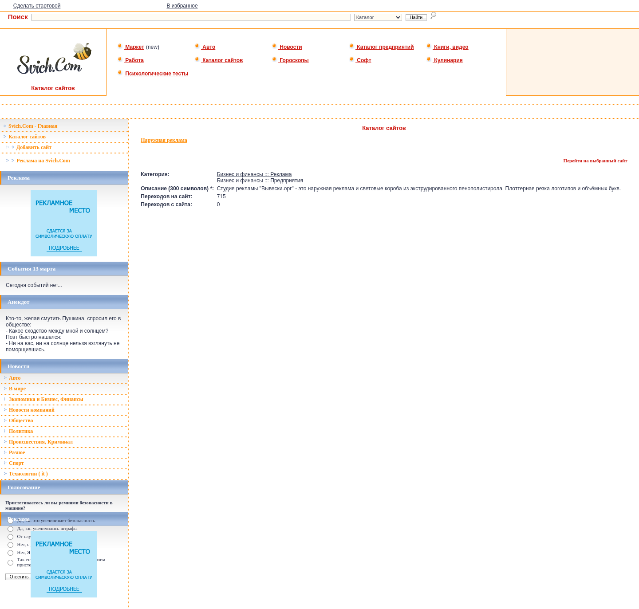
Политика (18, 431)
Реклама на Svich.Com (38, 160)
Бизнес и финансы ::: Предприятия (260, 180)
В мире (15, 388)
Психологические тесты (152, 74)
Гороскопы (290, 60)
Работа (130, 60)
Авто (204, 47)
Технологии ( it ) (26, 474)
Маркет (130, 47)
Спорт (14, 463)
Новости (287, 47)
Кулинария (444, 60)
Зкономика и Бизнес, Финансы (43, 399)
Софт (360, 60)
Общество (18, 420)
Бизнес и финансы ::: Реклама (254, 174)
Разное (14, 452)
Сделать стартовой (37, 6)
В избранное (181, 6)
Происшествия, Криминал (38, 442)
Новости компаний (29, 410)
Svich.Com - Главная (30, 126)
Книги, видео (447, 47)
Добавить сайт (28, 147)
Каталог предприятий (381, 47)
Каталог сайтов (218, 60)
